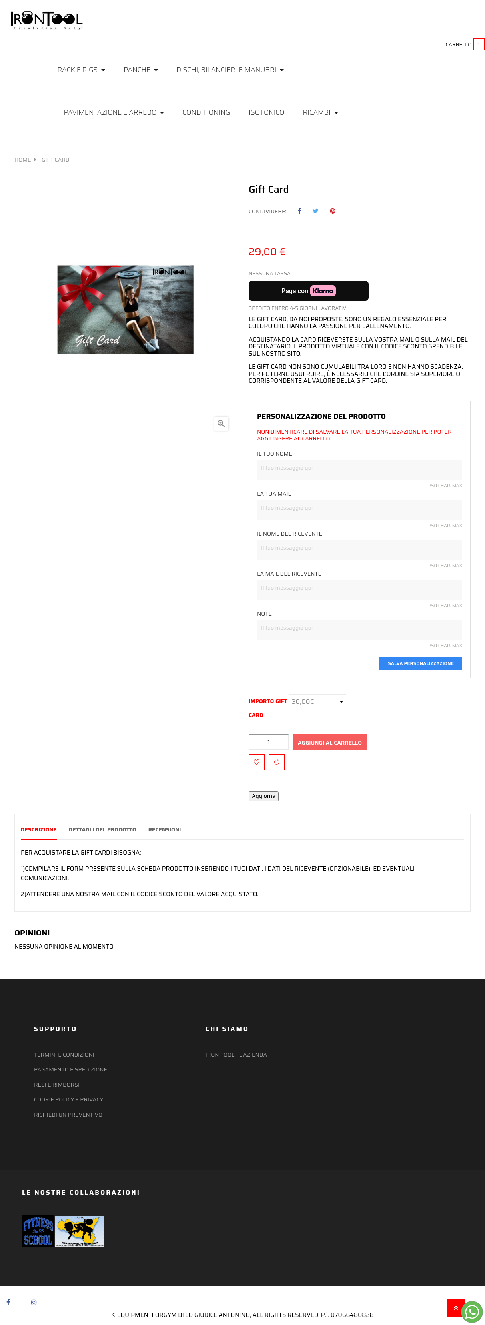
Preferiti (260, 24)
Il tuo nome (274, 454)
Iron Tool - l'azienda (236, 1054)
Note (264, 614)
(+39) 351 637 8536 (452, 18)
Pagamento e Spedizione (70, 1069)
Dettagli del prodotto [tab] (107, 829)
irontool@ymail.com (445, 25)
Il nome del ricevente (289, 534)
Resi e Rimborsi (57, 1084)
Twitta (316, 211)
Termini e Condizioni (64, 1054)
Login (220, 24)
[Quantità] (269, 742)
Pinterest (332, 211)
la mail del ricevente (289, 574)
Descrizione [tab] (39, 829)
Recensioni (174, 829)
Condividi (299, 211)
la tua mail (274, 494)
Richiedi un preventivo (68, 1114)
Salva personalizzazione (421, 663)
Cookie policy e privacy (68, 1099)
